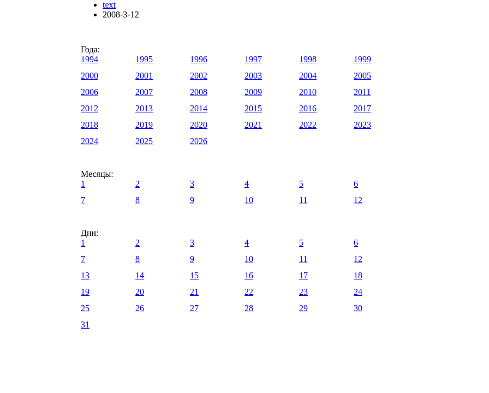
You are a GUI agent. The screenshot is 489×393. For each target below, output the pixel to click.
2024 (89, 141)
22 (248, 291)
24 (358, 291)
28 (248, 308)
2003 (253, 75)
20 (139, 291)
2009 (253, 92)
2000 (89, 75)
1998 (308, 59)
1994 (89, 59)
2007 (144, 92)
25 (85, 308)
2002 (198, 75)
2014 (198, 108)
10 (248, 200)
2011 (362, 92)
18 (358, 275)
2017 (362, 108)
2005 (362, 75)
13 (85, 275)
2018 (89, 124)
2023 (362, 124)
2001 (144, 75)
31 (85, 324)
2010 (308, 92)
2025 (144, 141)
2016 (308, 108)
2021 (253, 124)
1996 (198, 59)
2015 (253, 108)
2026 (198, 141)
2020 (198, 124)
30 (358, 308)
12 (358, 200)
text (109, 4)
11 (303, 200)
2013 (144, 108)
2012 (89, 108)
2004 (308, 75)
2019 (144, 124)
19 (85, 291)
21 (194, 291)
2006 (89, 92)
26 (139, 308)
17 (303, 275)
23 (303, 291)
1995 (144, 59)
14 (139, 275)
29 (303, 308)
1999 (362, 59)
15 (194, 275)
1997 (253, 59)
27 (194, 308)
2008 (198, 92)
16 (248, 275)
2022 (308, 124)
